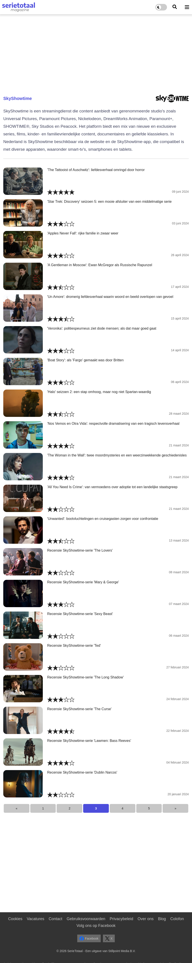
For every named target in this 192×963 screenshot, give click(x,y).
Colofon (177, 919)
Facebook (88, 938)
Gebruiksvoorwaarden (86, 919)
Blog (162, 919)
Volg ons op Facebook (95, 925)
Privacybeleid (121, 919)
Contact (55, 919)
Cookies (15, 919)
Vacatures (35, 919)
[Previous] (16, 808)
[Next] (175, 808)
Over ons (146, 919)
